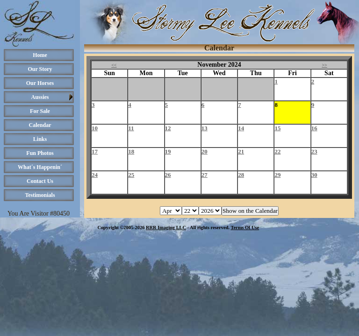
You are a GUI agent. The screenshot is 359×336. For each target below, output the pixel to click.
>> (324, 65)
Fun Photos (39, 153)
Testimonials (40, 195)
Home (40, 55)
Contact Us (40, 181)
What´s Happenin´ (40, 167)
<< (113, 65)
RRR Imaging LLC (166, 227)
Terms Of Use (244, 227)
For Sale (40, 111)
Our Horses (40, 83)
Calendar (40, 125)
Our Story (40, 69)
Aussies (40, 97)
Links (40, 139)
